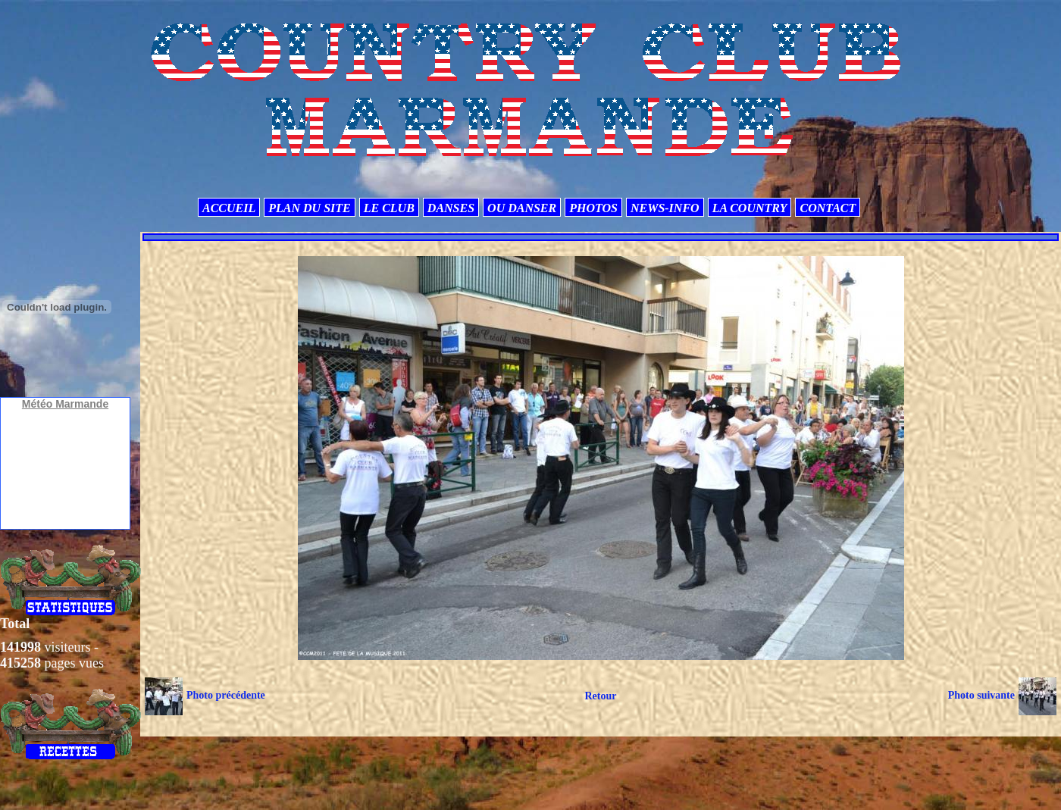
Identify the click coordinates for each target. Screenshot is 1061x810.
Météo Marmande (65, 404)
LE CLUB (389, 208)
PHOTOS (593, 208)
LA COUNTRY (749, 208)
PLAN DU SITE (309, 208)
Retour (600, 696)
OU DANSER (521, 208)
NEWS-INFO (665, 208)
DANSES (450, 208)
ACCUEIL (228, 208)
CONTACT (828, 208)
